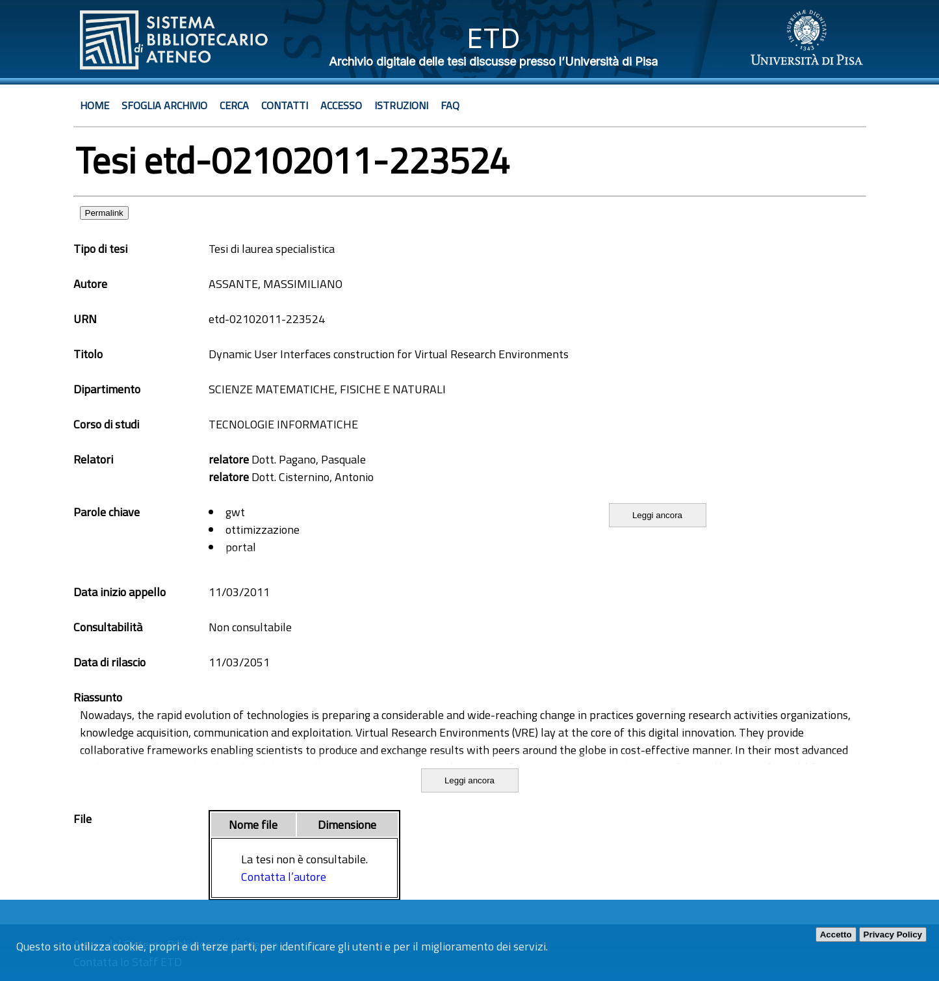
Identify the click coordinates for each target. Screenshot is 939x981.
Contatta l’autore (283, 876)
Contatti (284, 105)
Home (94, 105)
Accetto (836, 934)
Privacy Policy (893, 934)
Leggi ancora (657, 515)
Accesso (341, 105)
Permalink (104, 213)
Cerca (234, 105)
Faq (450, 105)
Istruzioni (401, 105)
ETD (494, 38)
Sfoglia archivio (164, 105)
